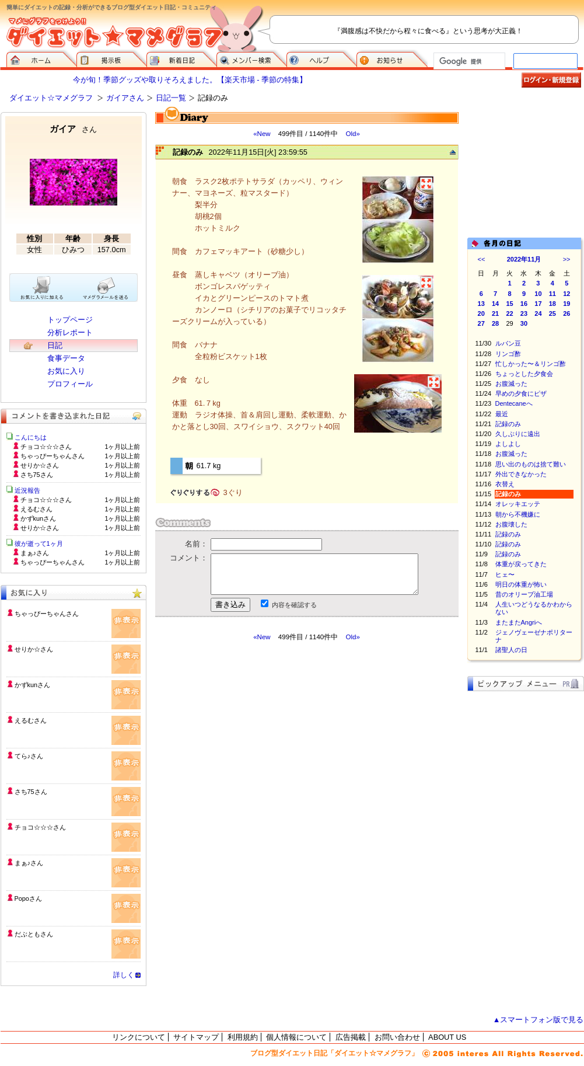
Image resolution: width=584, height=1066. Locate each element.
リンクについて (138, 1037)
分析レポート (70, 332)
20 (481, 313)
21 (495, 313)
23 (523, 313)
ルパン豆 (508, 343)
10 (537, 293)
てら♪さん (29, 756)
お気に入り (66, 371)
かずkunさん (33, 684)
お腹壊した (511, 524)
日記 (54, 345)
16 (523, 303)
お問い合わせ (397, 1037)
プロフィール (70, 383)
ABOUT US (447, 1037)
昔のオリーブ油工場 (524, 594)
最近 (501, 413)
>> (567, 259)
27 (481, 323)
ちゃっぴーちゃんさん (47, 613)
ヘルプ (321, 58)
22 (509, 313)
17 (537, 303)
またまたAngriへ (519, 622)
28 (495, 323)
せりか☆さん (34, 649)
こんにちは (31, 437)
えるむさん (31, 720)
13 (481, 303)
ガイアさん (125, 97)
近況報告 (27, 490)
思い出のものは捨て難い (530, 464)
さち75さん (31, 791)
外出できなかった (521, 474)
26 (566, 313)
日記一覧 (171, 97)
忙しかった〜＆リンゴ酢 (530, 363)
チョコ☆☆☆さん (40, 827)
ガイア (73, 129)
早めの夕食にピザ (521, 393)
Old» (352, 133)
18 (552, 303)
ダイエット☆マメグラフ (51, 97)
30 (523, 323)
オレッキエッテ (517, 503)
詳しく (123, 974)
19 (566, 303)
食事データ (66, 358)
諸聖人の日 (511, 649)
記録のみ (508, 423)
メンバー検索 (251, 58)
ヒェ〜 (505, 574)
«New (261, 133)
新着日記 (181, 58)
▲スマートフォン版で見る (538, 1019)
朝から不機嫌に (517, 514)
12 (566, 293)
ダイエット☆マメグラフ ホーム (41, 58)
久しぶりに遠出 (517, 433)
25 (552, 313)
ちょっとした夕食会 (524, 373)
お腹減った (511, 383)
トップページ (70, 319)
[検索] (468, 61)
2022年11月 (524, 259)
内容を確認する (294, 604)
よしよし (508, 443)
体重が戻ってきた (521, 563)
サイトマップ (196, 1037)
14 (495, 303)
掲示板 (111, 58)
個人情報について (296, 1037)
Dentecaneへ (514, 403)
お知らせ (392, 58)
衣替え (505, 483)
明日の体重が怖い (521, 584)
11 (552, 293)
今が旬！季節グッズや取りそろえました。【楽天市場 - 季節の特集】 (190, 79)
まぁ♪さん (29, 862)
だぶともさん (34, 934)
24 (537, 313)
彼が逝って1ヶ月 (39, 543)
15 (509, 303)
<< (481, 259)
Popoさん (28, 898)
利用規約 (243, 1037)
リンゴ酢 (508, 353)
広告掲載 (350, 1037)
